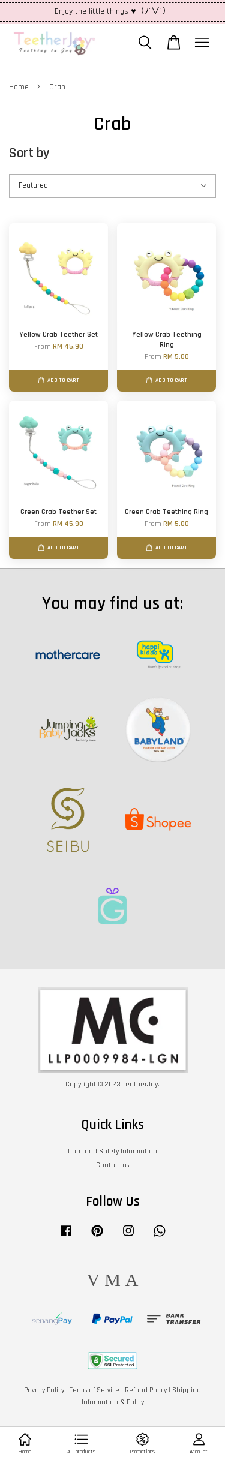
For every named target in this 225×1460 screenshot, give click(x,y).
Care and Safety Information (112, 1151)
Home (19, 87)
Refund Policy (146, 1390)
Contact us (112, 1165)
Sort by (29, 153)
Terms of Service (94, 1390)
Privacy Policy (44, 1390)
